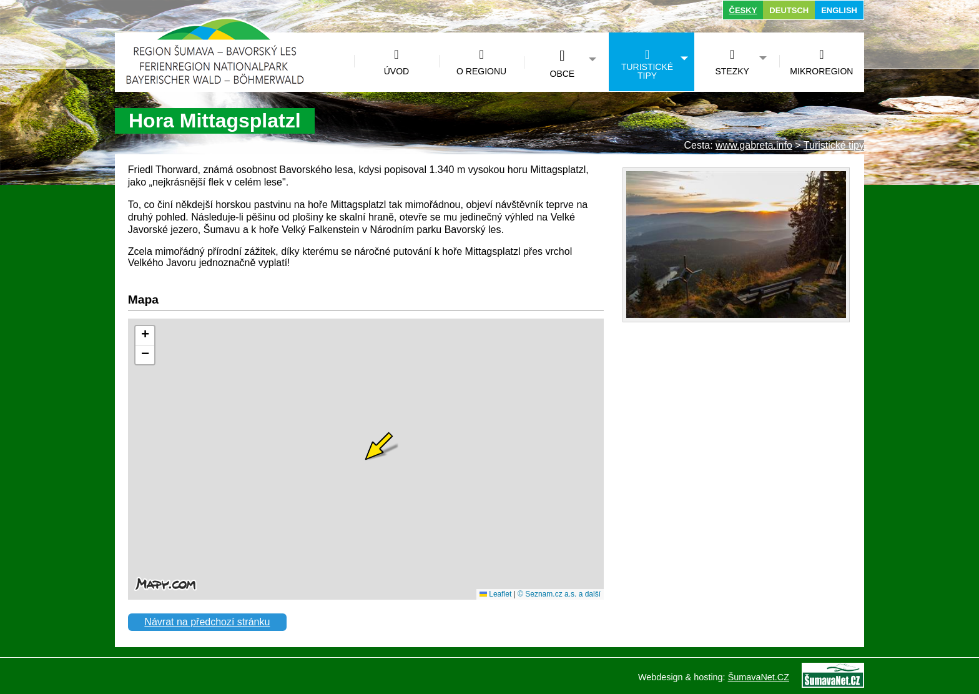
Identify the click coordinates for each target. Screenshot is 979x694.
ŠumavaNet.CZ (758, 677)
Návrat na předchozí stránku (207, 622)
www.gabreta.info (754, 145)
